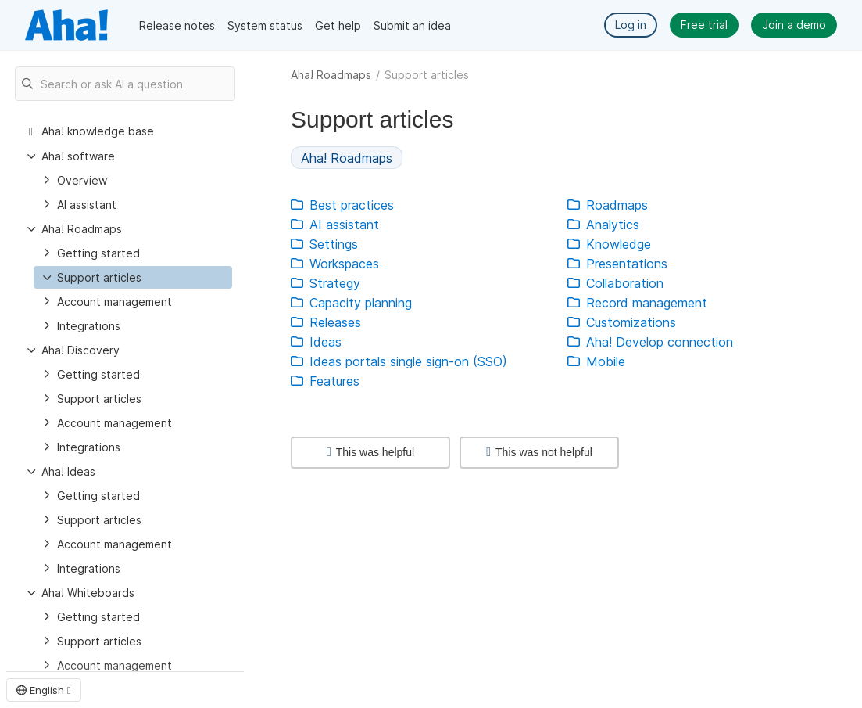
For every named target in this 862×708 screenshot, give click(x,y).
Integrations (88, 325)
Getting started (98, 253)
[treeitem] (133, 277)
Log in (630, 24)
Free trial (704, 24)
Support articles (99, 277)
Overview (82, 180)
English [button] (43, 690)
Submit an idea (412, 25)
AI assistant (86, 204)
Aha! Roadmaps (331, 74)
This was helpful (370, 452)
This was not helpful (539, 452)
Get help (338, 25)
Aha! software (78, 156)
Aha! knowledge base (97, 131)
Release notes (177, 25)
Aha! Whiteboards (87, 592)
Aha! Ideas (68, 471)
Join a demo (794, 24)
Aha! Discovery (80, 350)
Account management (114, 301)
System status (264, 25)
